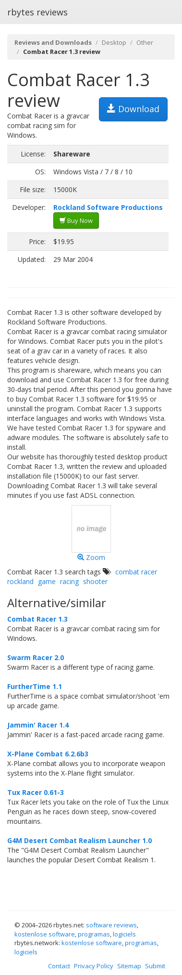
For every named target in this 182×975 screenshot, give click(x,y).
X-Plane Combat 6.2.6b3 (47, 753)
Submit (155, 966)
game (47, 581)
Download (133, 109)
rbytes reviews (37, 12)
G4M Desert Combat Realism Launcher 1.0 (79, 840)
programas (94, 934)
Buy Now (76, 220)
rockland (20, 581)
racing (69, 581)
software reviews (111, 925)
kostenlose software (44, 934)
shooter (95, 581)
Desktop (114, 42)
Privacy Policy (93, 966)
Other (144, 42)
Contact (59, 966)
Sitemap (129, 966)
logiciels (124, 934)
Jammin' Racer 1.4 (38, 724)
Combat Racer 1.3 (37, 619)
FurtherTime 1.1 (34, 686)
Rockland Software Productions (108, 207)
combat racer (136, 571)
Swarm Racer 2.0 (35, 657)
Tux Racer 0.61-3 (35, 792)
